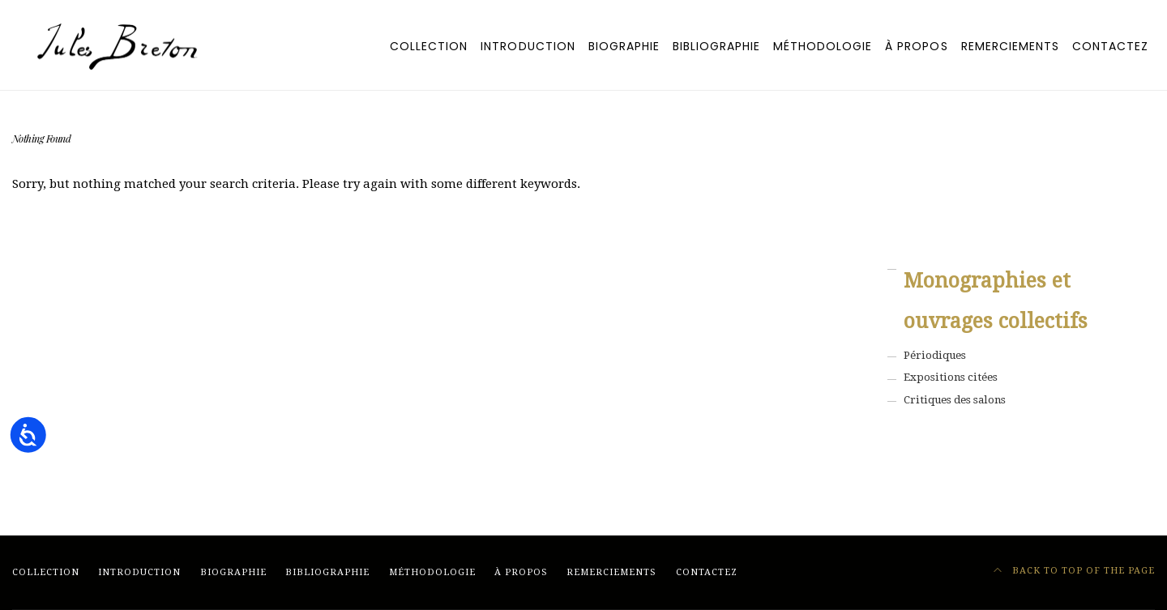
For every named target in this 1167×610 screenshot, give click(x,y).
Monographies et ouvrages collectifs (996, 301)
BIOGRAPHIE (624, 46)
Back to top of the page (1075, 570)
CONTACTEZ (1110, 46)
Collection (429, 46)
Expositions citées (951, 377)
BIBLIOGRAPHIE (716, 46)
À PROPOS (916, 46)
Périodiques (935, 355)
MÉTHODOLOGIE (822, 46)
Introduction (528, 46)
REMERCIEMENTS (1010, 46)
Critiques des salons (955, 400)
